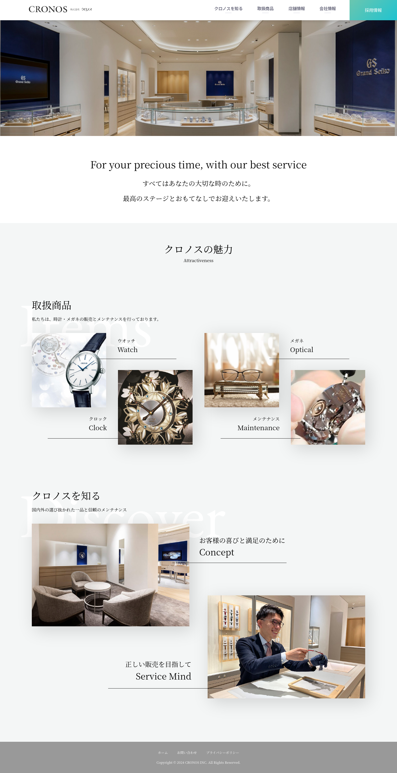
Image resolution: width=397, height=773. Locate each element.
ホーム (163, 752)
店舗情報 (297, 8)
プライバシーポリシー (222, 752)
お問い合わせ (187, 752)
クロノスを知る (228, 8)
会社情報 (328, 8)
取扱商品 (265, 8)
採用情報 (373, 10)
